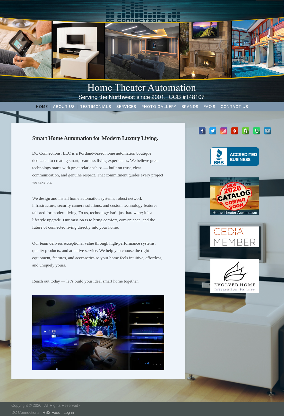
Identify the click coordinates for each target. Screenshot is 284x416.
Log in (68, 412)
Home (42, 107)
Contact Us (234, 107)
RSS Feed (51, 412)
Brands (189, 107)
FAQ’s (209, 107)
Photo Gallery (158, 107)
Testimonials (95, 107)
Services (126, 107)
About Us (64, 107)
